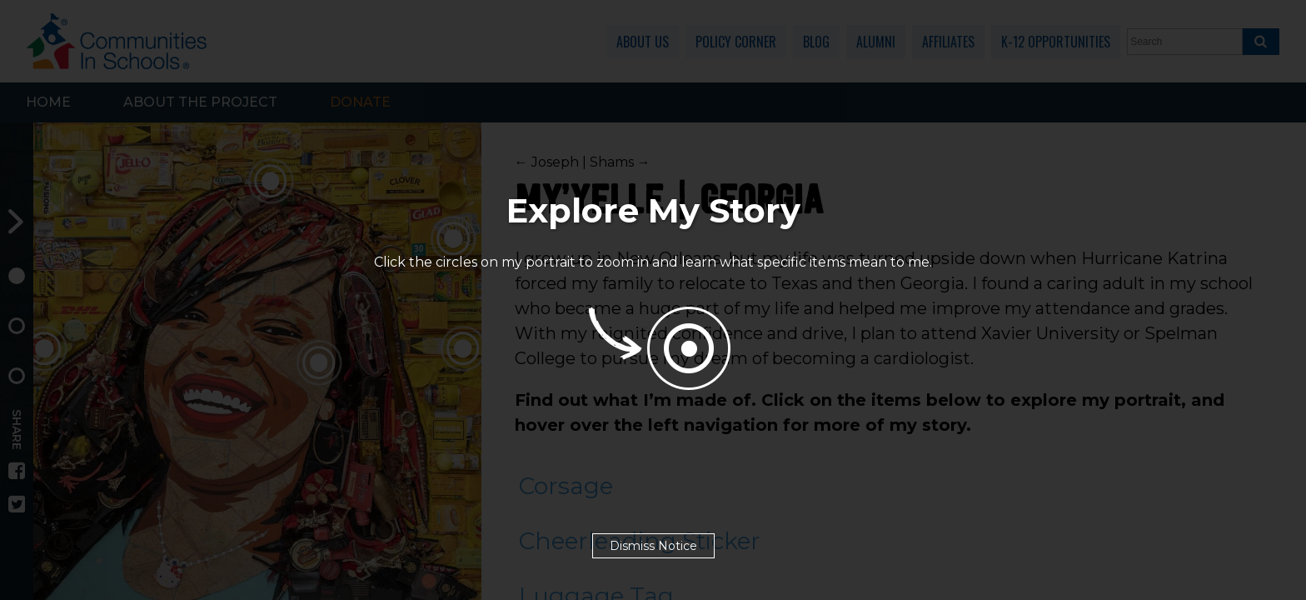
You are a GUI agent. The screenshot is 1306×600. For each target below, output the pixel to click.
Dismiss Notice (653, 545)
